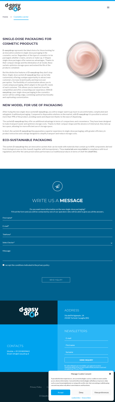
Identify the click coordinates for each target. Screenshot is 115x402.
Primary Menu (108, 7)
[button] (110, 374)
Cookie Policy (76, 398)
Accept (61, 392)
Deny (81, 392)
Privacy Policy (86, 398)
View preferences (101, 392)
